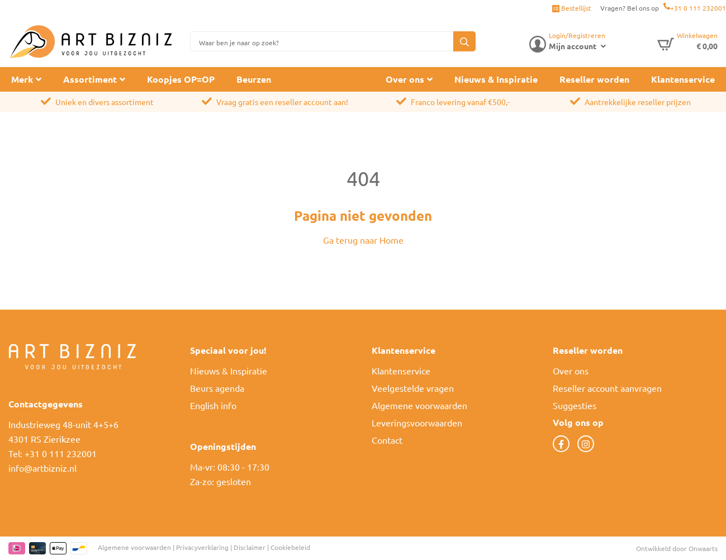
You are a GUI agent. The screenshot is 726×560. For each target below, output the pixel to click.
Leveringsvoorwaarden (417, 422)
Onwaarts (703, 548)
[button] (464, 41)
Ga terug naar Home (363, 239)
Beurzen (253, 79)
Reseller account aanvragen (607, 387)
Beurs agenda (217, 387)
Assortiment (90, 79)
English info (213, 405)
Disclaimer (249, 547)
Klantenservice (683, 79)
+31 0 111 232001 (698, 7)
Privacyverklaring (202, 547)
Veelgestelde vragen (413, 387)
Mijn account (572, 46)
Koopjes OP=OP (181, 79)
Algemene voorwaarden (419, 405)
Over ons (405, 79)
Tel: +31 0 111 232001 (52, 453)
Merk (22, 79)
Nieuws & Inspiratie (496, 79)
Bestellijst (571, 7)
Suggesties (574, 405)
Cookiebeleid (290, 547)
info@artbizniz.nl (42, 467)
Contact (387, 439)
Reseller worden (594, 79)
